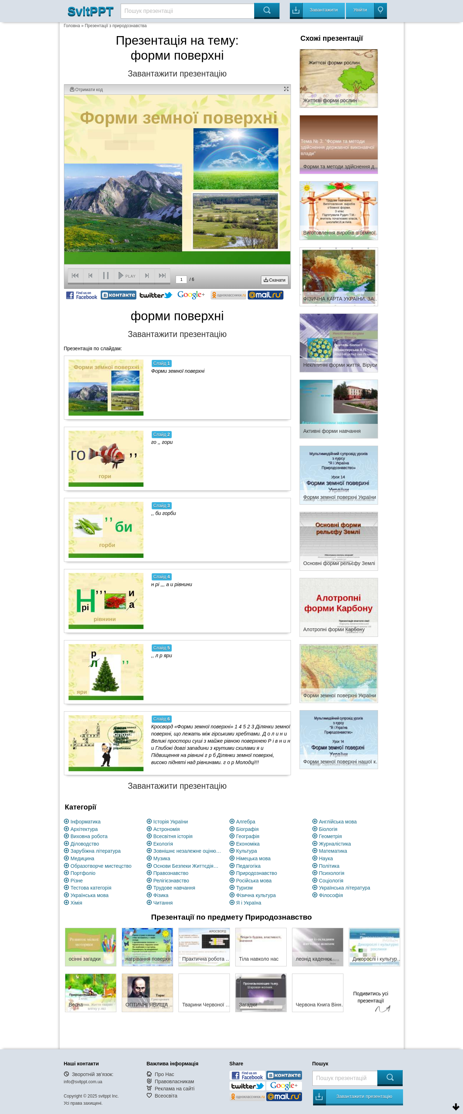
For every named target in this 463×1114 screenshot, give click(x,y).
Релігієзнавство (171, 880)
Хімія (76, 903)
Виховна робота (89, 836)
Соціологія (331, 880)
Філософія (331, 895)
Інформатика (86, 822)
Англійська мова (338, 822)
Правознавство (171, 873)
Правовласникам (174, 1081)
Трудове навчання (174, 888)
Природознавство (256, 873)
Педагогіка (248, 866)
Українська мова (90, 895)
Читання (163, 903)
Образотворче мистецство (101, 866)
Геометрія (330, 836)
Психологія (331, 873)
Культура (246, 851)
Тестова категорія (91, 888)
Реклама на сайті (175, 1088)
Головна (72, 25)
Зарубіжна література (96, 851)
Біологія (328, 829)
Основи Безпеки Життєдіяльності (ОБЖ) (187, 866)
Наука (326, 858)
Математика (333, 851)
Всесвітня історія (173, 836)
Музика (162, 858)
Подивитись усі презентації (371, 1003)
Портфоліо (83, 873)
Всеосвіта (166, 1096)
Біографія (247, 829)
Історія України (171, 822)
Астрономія (167, 829)
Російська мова (254, 880)
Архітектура (84, 829)
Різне (77, 880)
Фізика (161, 895)
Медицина (83, 858)
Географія (248, 836)
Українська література (345, 888)
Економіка (248, 844)
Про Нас (164, 1074)
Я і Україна (248, 903)
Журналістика (335, 844)
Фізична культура (256, 895)
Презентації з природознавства (115, 25)
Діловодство (85, 844)
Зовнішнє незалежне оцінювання (187, 851)
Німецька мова (253, 858)
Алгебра (246, 822)
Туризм (244, 888)
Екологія (163, 844)
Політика (329, 866)
